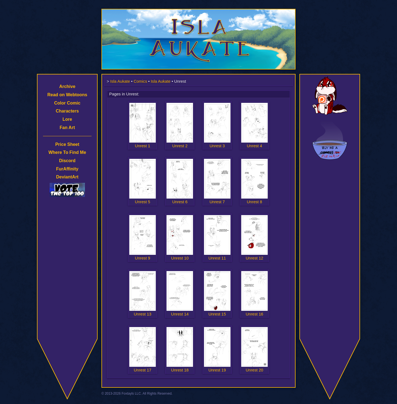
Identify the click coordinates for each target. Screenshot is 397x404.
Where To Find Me (67, 152)
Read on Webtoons (67, 94)
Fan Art (67, 127)
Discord (67, 160)
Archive (67, 86)
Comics (140, 81)
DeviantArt (67, 177)
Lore (67, 119)
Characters (67, 111)
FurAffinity (67, 169)
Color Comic (67, 103)
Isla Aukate (198, 11)
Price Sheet (67, 144)
